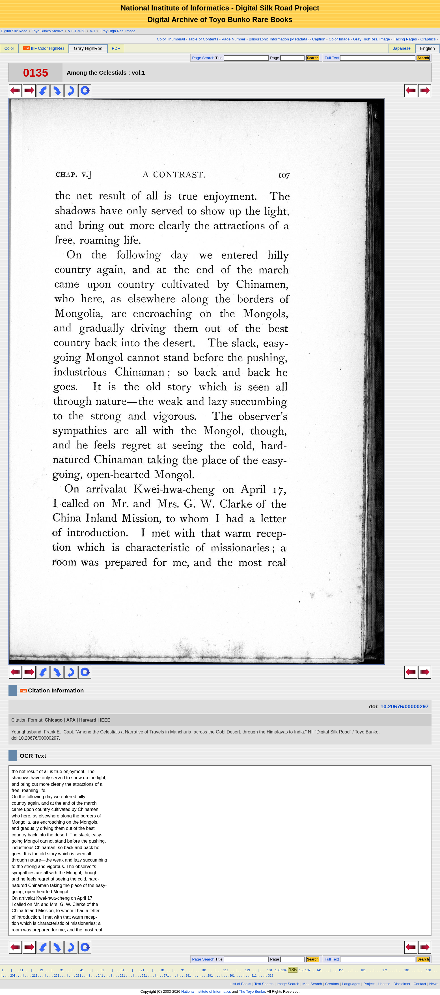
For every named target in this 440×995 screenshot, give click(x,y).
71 (142, 970)
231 (78, 975)
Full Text (332, 58)
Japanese (402, 48)
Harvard (87, 720)
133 (278, 970)
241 (100, 975)
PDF (116, 48)
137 (307, 970)
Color (9, 48)
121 (248, 970)
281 (188, 975)
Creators (332, 984)
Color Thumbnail (171, 39)
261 (144, 975)
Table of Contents (203, 39)
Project (369, 984)
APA (71, 720)
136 (301, 970)
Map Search (312, 984)
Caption (318, 39)
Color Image (339, 39)
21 (41, 970)
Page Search (203, 58)
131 (270, 970)
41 (82, 970)
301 (232, 975)
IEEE (105, 720)
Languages (351, 984)
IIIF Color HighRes (43, 48)
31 (62, 970)
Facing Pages (405, 39)
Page (287, 58)
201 (13, 975)
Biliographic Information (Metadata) (279, 39)
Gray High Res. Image (117, 31)
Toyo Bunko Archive (47, 31)
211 (34, 975)
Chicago (53, 720)
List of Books (240, 984)
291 (210, 975)
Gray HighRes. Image (371, 39)
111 (226, 970)
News (433, 984)
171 (385, 970)
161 (363, 970)
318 (270, 975)
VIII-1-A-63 (76, 31)
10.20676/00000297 (404, 706)
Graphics (427, 39)
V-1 (92, 31)
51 (102, 970)
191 (429, 970)
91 (183, 970)
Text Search (264, 984)
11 (21, 970)
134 (283, 970)
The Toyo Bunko (252, 991)
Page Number (233, 39)
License (384, 984)
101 (204, 970)
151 (341, 970)
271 (166, 975)
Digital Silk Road (14, 31)
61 (122, 970)
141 (319, 970)
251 (122, 975)
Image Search (288, 984)
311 (254, 975)
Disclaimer (402, 984)
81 (162, 970)
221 (56, 975)
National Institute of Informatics (206, 991)
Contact (420, 984)
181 (407, 970)
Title (242, 58)
